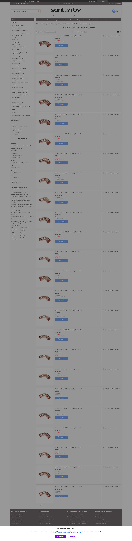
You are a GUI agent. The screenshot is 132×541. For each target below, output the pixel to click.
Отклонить (73, 536)
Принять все (60, 536)
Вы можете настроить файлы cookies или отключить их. (65, 532)
